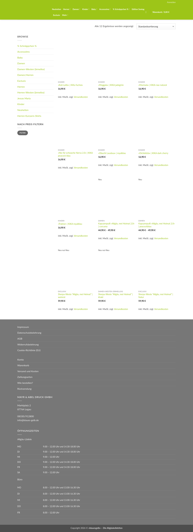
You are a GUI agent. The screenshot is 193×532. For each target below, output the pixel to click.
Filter (22, 133)
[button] (171, 2)
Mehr (65, 15)
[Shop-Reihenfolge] (156, 26)
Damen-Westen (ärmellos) (31, 69)
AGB (19, 338)
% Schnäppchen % (121, 9)
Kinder (85, 9)
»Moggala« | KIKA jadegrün (110, 85)
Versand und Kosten (28, 371)
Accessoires (105, 9)
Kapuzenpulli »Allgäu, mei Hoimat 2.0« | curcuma (116, 225)
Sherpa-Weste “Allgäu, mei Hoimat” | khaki (115, 295)
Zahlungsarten (24, 376)
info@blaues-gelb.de (28, 420)
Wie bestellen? (25, 382)
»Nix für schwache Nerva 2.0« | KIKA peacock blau (75, 154)
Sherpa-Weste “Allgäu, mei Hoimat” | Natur (155, 295)
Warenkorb (23, 365)
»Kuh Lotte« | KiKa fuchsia (70, 85)
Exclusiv (56, 15)
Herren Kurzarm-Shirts (29, 115)
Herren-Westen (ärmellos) (30, 92)
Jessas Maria (24, 98)
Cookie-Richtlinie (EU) (28, 350)
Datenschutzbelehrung (29, 332)
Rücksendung (24, 388)
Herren (67, 9)
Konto (20, 359)
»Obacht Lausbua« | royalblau (112, 153)
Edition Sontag (138, 9)
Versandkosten (81, 97)
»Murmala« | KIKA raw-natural (152, 85)
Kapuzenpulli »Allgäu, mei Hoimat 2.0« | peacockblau (156, 225)
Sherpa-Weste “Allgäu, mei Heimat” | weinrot (75, 295)
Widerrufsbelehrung (28, 344)
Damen (76, 9)
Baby (94, 9)
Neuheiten (56, 9)
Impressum (23, 326)
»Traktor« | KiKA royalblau (70, 224)
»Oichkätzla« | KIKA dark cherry (153, 153)
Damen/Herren (25, 74)
